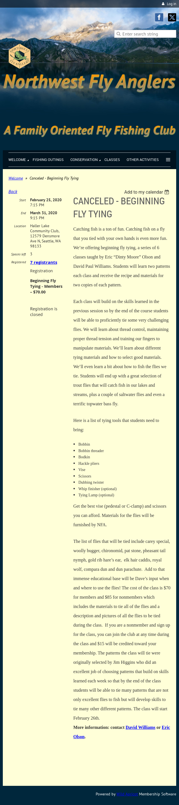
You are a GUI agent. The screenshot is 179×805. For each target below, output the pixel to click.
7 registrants (43, 262)
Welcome (15, 178)
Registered (18, 262)
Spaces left (18, 254)
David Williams (140, 727)
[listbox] (147, 192)
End (23, 213)
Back (12, 191)
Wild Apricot (127, 794)
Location (20, 226)
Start (22, 200)
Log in (171, 3)
